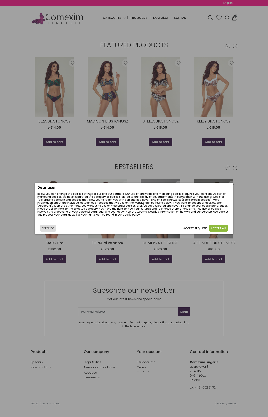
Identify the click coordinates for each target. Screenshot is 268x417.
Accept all (210, 230)
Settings (56, 230)
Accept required (187, 230)
